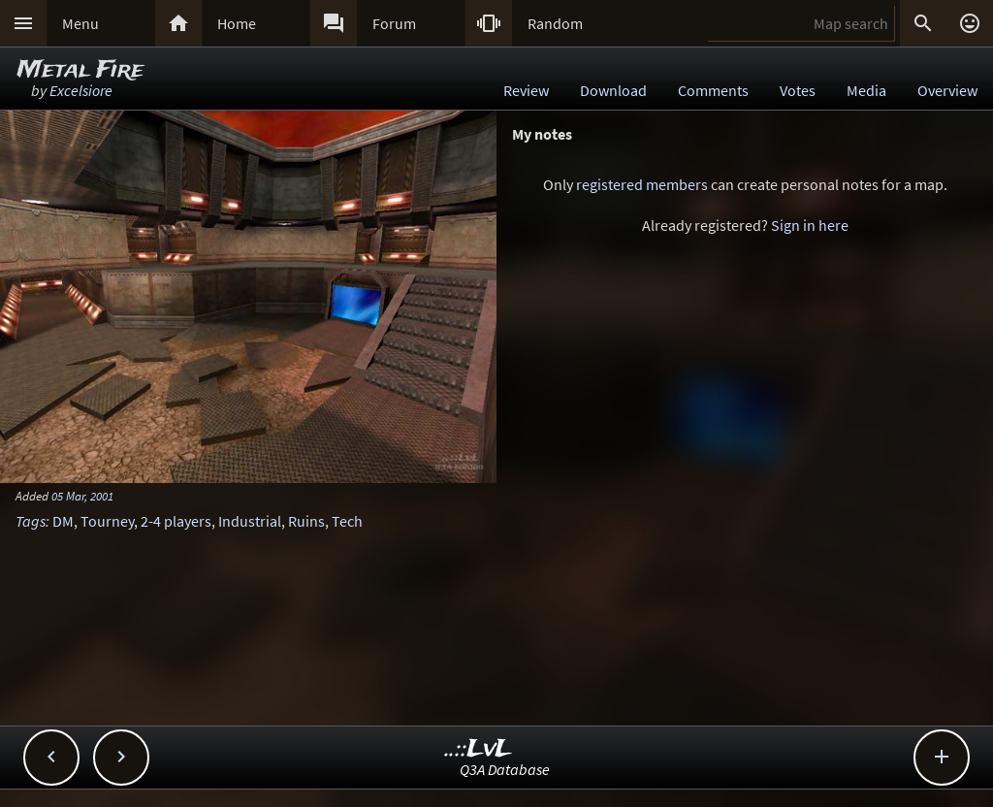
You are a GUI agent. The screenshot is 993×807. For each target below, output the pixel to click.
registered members (642, 184)
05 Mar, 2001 (82, 495)
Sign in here (810, 225)
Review (526, 90)
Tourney (107, 521)
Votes (798, 90)
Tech (347, 521)
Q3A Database (505, 769)
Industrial (249, 521)
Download (613, 90)
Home (236, 23)
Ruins (306, 521)
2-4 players (176, 521)
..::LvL (478, 749)
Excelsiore (80, 90)
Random (555, 23)
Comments (713, 90)
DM (63, 521)
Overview (947, 90)
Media (866, 90)
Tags (31, 521)
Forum (394, 23)
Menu (80, 23)
